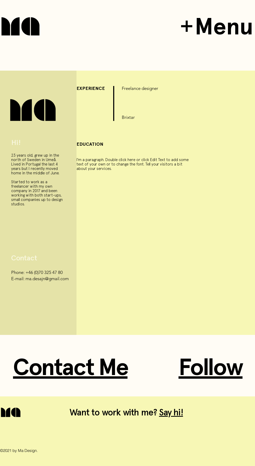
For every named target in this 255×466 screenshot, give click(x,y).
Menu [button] (224, 26)
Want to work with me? (114, 412)
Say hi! (171, 412)
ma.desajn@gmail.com (47, 278)
